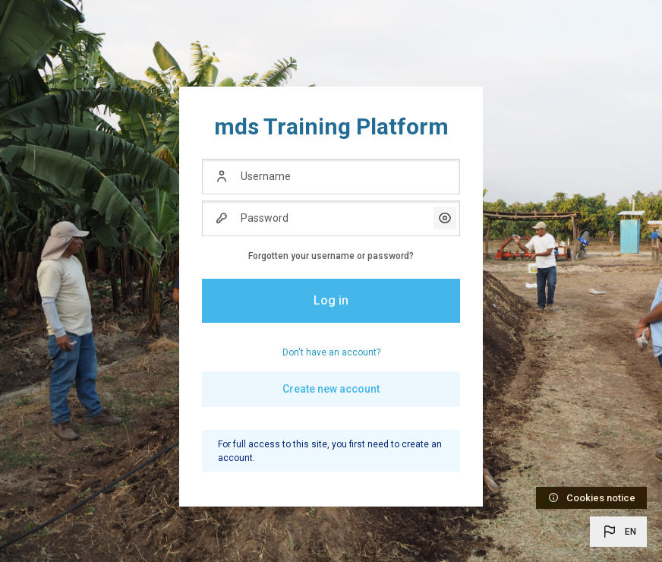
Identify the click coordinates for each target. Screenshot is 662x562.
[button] (618, 531)
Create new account (331, 389)
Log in (331, 300)
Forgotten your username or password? (331, 256)
